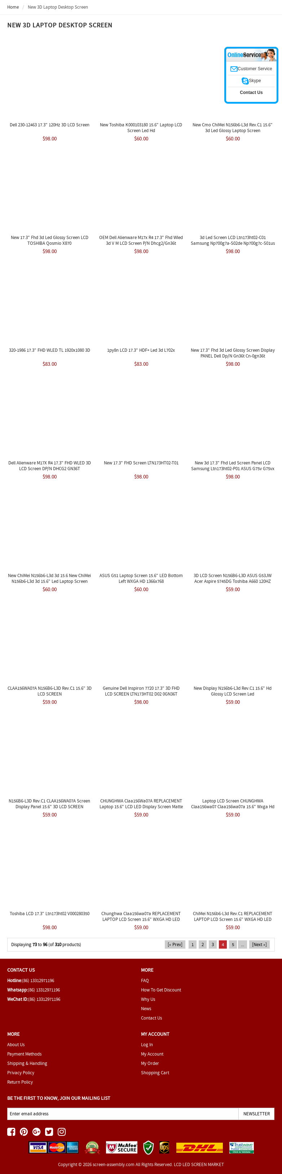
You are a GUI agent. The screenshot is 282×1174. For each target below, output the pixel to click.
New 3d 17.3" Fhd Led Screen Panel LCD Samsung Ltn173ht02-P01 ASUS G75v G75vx (232, 466)
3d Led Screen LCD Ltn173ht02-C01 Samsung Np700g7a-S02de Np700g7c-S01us (233, 240)
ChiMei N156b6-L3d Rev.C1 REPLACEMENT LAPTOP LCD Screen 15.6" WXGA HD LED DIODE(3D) (232, 919)
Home (13, 7)
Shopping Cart (155, 1073)
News (146, 1009)
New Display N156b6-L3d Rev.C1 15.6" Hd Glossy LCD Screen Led (233, 691)
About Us (16, 1045)
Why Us (148, 999)
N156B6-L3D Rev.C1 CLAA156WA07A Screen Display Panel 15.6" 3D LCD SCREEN (49, 804)
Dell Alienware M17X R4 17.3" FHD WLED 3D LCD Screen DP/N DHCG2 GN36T (49, 466)
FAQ (145, 980)
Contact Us (151, 1018)
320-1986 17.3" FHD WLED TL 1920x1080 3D (49, 350)
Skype (251, 80)
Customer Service (251, 68)
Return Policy (20, 1082)
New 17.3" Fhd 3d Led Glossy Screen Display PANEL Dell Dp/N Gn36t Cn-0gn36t (233, 353)
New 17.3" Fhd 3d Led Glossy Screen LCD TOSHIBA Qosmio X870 (49, 240)
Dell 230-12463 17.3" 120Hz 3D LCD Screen (49, 125)
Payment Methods (24, 1054)
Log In (147, 1045)
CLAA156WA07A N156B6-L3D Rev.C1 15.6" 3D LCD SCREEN (50, 691)
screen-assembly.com (114, 1164)
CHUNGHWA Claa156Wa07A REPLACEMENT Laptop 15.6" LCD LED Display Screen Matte (141, 804)
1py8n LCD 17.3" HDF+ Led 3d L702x (141, 350)
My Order (150, 1063)
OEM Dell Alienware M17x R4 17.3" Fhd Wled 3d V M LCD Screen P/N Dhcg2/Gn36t (141, 240)
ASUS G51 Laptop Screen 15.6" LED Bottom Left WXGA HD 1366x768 (141, 578)
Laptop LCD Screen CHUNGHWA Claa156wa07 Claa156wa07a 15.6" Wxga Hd (232, 804)
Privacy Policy (20, 1073)
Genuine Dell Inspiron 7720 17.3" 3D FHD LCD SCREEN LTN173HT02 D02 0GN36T (141, 691)
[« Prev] (175, 944)
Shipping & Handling (27, 1063)
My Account (152, 1054)
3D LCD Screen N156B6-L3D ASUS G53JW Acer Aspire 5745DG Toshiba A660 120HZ (233, 578)
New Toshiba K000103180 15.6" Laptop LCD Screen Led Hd (141, 128)
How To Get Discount (161, 990)
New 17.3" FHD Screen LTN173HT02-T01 (141, 463)
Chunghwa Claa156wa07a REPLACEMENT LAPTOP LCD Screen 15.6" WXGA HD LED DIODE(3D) (141, 919)
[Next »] (259, 944)
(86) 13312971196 (38, 980)
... (242, 944)
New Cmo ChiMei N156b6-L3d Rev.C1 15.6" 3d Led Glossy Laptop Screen (233, 128)
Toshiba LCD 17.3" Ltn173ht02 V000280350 (49, 913)
